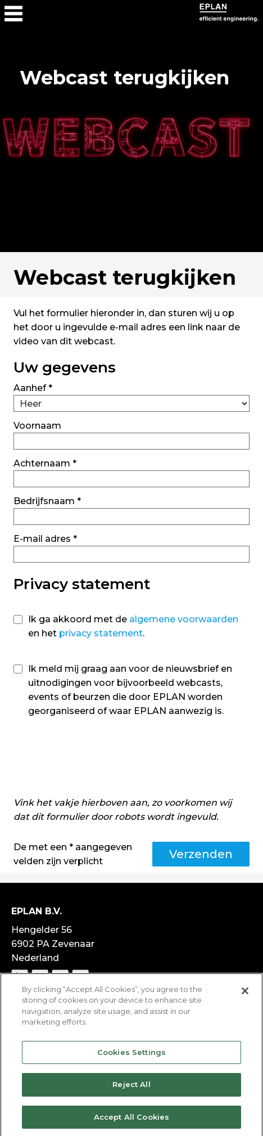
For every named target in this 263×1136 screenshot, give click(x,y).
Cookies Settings (131, 1054)
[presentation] (98, 760)
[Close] (245, 993)
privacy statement (101, 633)
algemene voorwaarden (183, 619)
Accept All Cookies (131, 1120)
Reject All (131, 1087)
